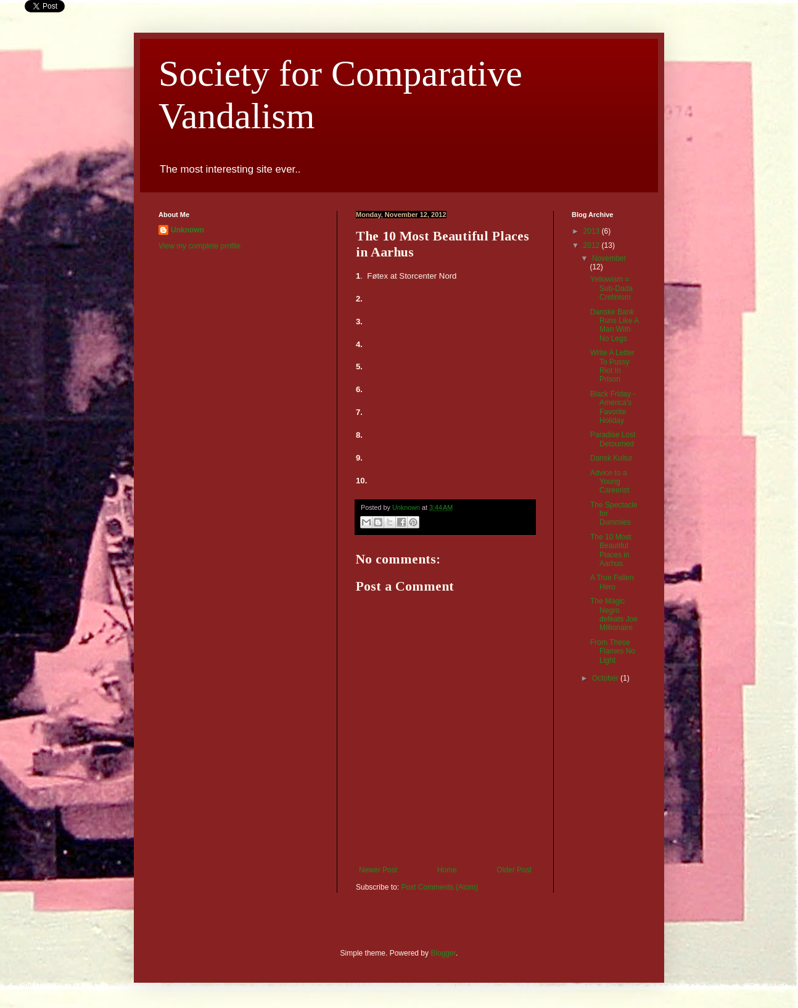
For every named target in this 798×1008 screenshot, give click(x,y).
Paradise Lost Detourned (612, 439)
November (609, 258)
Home (447, 870)
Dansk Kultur (611, 458)
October (606, 678)
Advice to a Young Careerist (610, 482)
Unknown (187, 230)
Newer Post (378, 870)
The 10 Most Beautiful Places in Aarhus (610, 550)
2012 (592, 245)
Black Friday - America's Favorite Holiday (612, 407)
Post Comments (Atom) (439, 887)
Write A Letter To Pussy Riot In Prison (612, 365)
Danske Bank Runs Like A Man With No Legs (614, 325)
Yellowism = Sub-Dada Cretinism (611, 288)
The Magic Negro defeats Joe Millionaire (614, 614)
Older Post (514, 870)
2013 (592, 231)
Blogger (443, 953)
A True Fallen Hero (612, 582)
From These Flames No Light (612, 651)
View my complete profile (199, 246)
